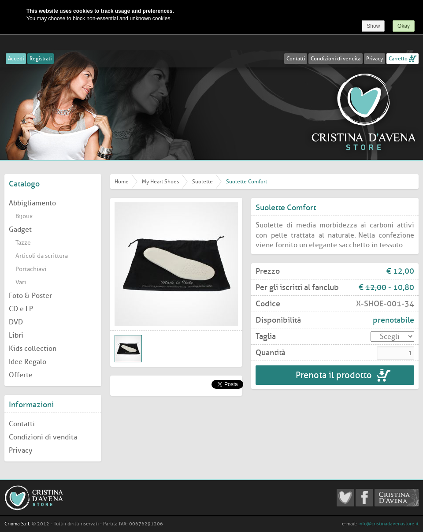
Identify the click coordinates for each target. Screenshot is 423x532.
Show (373, 26)
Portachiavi (30, 269)
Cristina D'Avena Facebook (364, 497)
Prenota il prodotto (335, 375)
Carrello (398, 59)
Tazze (23, 242)
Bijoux (24, 216)
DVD (16, 322)
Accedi (16, 59)
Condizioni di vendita (335, 59)
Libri (16, 335)
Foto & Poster (30, 295)
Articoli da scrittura (41, 256)
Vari (20, 282)
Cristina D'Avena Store (363, 111)
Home (122, 182)
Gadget (20, 229)
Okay (403, 26)
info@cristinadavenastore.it (388, 524)
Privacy (374, 59)
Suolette (202, 182)
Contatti (295, 59)
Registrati (41, 59)
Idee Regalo (27, 361)
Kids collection (32, 348)
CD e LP (21, 309)
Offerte (21, 375)
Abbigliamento (32, 203)
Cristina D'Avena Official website (397, 497)
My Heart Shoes (160, 182)
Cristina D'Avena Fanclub (345, 497)
